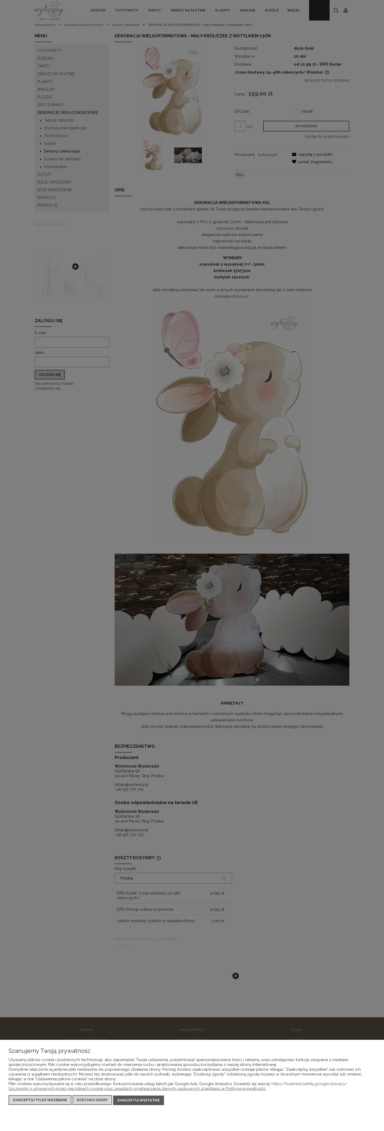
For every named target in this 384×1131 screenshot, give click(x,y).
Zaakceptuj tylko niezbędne (40, 1100)
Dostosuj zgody (92, 1100)
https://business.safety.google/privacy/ (309, 1084)
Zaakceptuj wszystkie (138, 1100)
